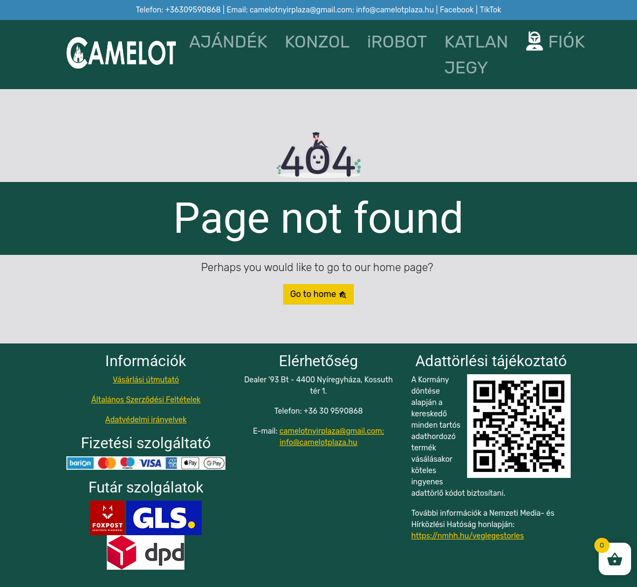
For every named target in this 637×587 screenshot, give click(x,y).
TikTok (491, 10)
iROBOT (397, 41)
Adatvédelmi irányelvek (146, 419)
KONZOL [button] (317, 41)
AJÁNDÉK (228, 41)
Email (330, 10)
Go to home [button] (318, 294)
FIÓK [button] (548, 41)
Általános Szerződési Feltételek (146, 399)
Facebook (457, 10)
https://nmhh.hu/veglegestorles (467, 536)
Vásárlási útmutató (146, 379)
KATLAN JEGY (476, 54)
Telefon (178, 10)
